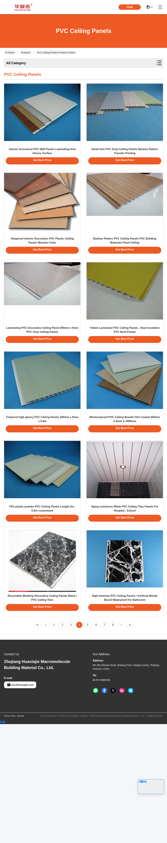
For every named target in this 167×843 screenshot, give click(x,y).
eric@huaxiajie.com (20, 804)
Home (9, 52)
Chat (130, 7)
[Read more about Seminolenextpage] (37, 744)
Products (25, 52)
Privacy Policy (9, 835)
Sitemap (20, 835)
